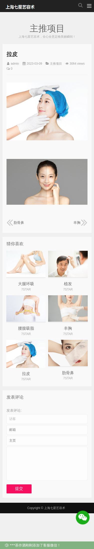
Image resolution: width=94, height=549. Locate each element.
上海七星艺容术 (21, 6)
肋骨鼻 (15, 222)
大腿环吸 (26, 284)
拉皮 (26, 373)
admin (15, 63)
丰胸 (80, 222)
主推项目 (56, 63)
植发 (68, 284)
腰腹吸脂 (26, 328)
